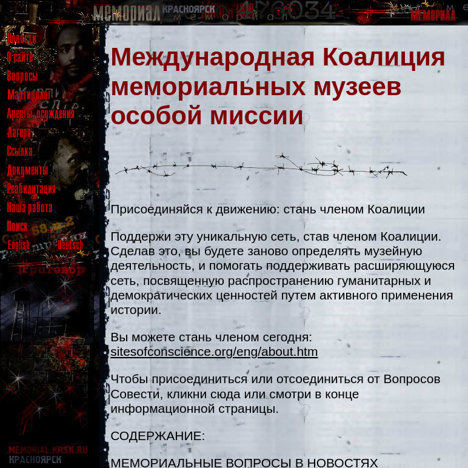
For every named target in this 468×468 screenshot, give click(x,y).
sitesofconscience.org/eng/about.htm (214, 351)
